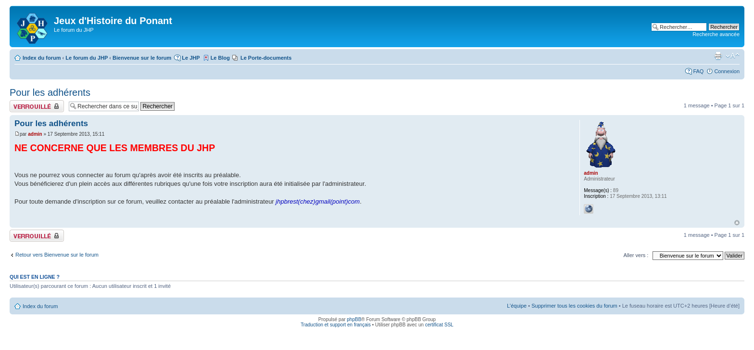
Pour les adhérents (50, 92)
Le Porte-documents (265, 58)
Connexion (727, 71)
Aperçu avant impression (718, 56)
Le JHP (191, 58)
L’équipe (517, 306)
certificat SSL (439, 324)
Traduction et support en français (336, 324)
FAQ (698, 71)
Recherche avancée (716, 34)
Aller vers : (635, 255)
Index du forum (42, 58)
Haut (737, 222)
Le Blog (220, 58)
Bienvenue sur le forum (142, 58)
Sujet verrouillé (37, 106)
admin (35, 134)
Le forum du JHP (86, 58)
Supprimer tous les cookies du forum (574, 306)
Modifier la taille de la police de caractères (733, 56)
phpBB (354, 319)
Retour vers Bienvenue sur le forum (57, 255)
